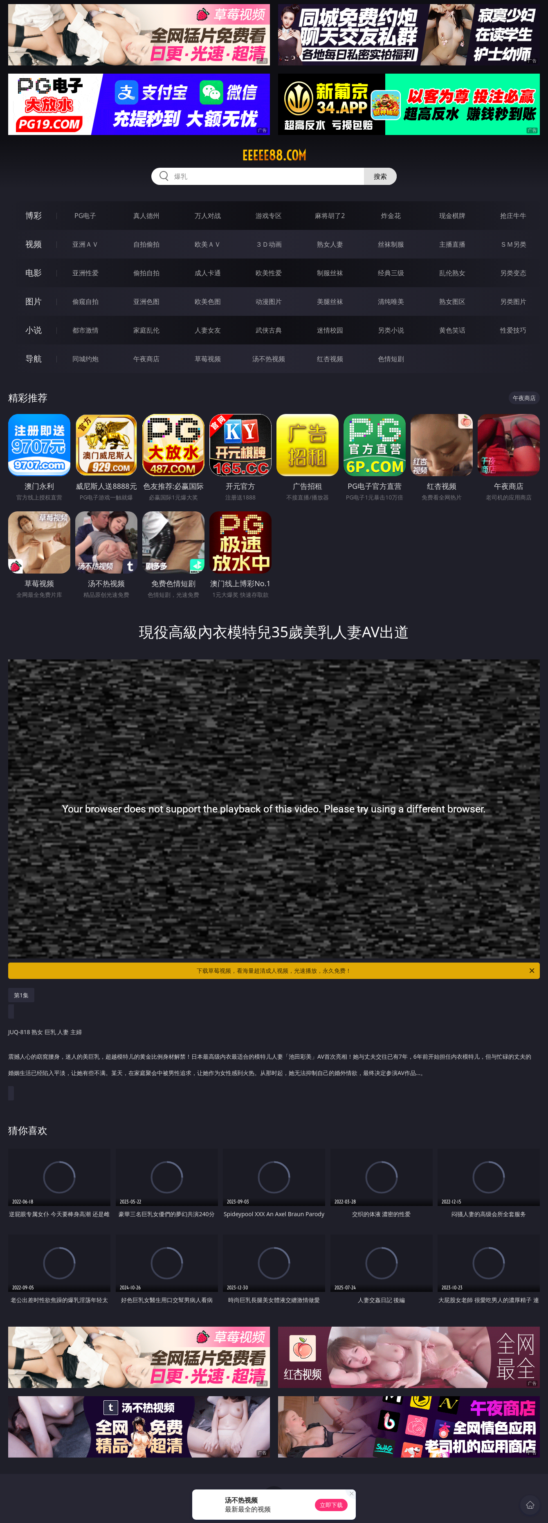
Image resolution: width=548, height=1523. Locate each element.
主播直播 (452, 244)
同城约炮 (85, 358)
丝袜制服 (391, 244)
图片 (33, 301)
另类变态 (513, 272)
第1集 (21, 995)
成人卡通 (208, 272)
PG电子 (85, 215)
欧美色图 (208, 301)
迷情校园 (330, 330)
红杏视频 (330, 358)
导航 (33, 358)
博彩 (33, 215)
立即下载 (331, 1505)
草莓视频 (208, 358)
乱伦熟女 (452, 272)
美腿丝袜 (330, 301)
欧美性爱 (269, 272)
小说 (33, 329)
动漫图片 (269, 301)
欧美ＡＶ (208, 244)
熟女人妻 (330, 244)
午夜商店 (146, 358)
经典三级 (391, 272)
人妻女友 (208, 330)
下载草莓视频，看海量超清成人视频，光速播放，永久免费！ (366, 971)
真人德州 (146, 215)
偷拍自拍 (146, 272)
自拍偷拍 (146, 244)
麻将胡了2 (330, 215)
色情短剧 (391, 358)
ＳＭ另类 (513, 244)
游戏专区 (269, 215)
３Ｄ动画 (269, 244)
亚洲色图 (146, 301)
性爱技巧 (513, 330)
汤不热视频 (268, 358)
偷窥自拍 (85, 301)
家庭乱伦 (146, 330)
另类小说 (391, 330)
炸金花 (391, 215)
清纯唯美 (391, 301)
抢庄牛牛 (513, 215)
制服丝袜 (330, 272)
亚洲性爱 (85, 272)
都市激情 (85, 330)
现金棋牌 (452, 215)
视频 (33, 244)
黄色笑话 (452, 330)
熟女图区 (452, 301)
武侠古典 (269, 330)
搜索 (380, 176)
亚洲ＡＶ (85, 244)
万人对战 (208, 215)
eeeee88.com (274, 155)
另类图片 (513, 301)
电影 (33, 272)
